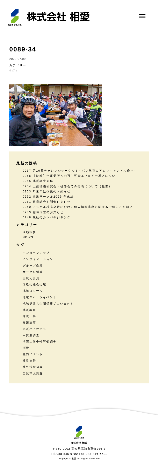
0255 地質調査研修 (38, 181)
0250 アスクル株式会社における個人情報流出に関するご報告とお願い (78, 206)
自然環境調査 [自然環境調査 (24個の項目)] (33, 373)
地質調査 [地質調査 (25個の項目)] (29, 310)
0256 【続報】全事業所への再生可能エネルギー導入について (71, 175)
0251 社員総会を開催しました (47, 201)
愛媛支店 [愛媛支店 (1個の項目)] (29, 322)
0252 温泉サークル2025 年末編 (48, 196)
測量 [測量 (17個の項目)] (26, 347)
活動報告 (29, 232)
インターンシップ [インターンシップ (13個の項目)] (36, 252)
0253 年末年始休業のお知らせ (47, 191)
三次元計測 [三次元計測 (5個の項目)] (31, 278)
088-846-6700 (67, 453)
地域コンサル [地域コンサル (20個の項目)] (33, 290)
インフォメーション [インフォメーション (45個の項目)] (38, 259)
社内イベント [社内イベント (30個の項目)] (33, 354)
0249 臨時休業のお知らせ (43, 212)
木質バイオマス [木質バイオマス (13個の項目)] (34, 329)
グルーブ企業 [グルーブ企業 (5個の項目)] (33, 265)
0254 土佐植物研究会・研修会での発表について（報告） (67, 186)
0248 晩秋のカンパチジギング (47, 217)
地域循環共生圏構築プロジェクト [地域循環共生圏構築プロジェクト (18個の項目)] (48, 303)
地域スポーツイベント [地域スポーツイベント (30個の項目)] (40, 297)
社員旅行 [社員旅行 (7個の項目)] (29, 360)
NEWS (28, 237)
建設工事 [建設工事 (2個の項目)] (29, 316)
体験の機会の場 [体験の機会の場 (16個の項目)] (34, 284)
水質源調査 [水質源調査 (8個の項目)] (31, 335)
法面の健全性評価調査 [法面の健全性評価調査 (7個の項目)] (40, 341)
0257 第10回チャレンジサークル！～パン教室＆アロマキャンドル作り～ (80, 170)
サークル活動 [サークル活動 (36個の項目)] (33, 272)
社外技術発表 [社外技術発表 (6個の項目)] (33, 367)
